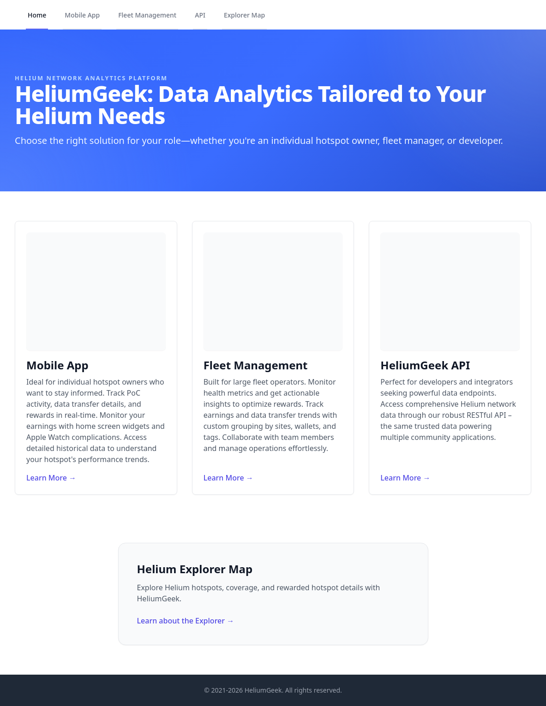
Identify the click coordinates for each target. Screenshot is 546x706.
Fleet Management (147, 15)
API (200, 15)
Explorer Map (244, 15)
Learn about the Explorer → (185, 621)
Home (37, 15)
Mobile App (82, 15)
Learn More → (51, 478)
